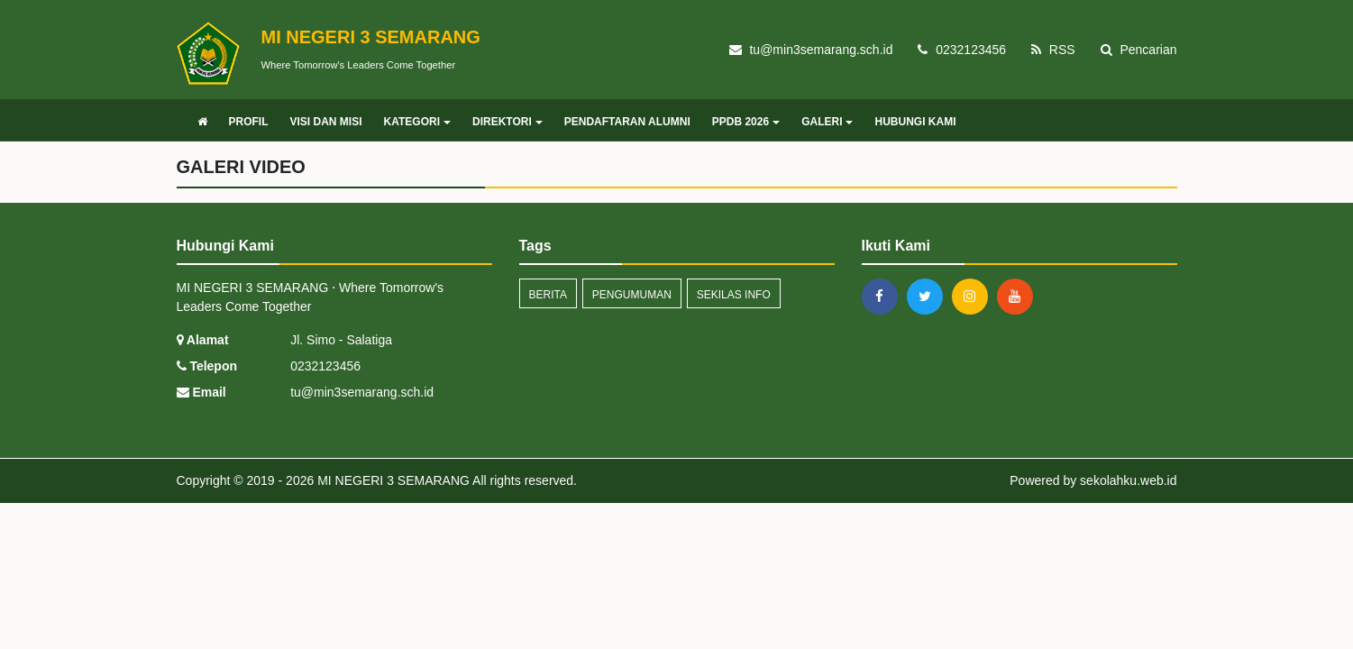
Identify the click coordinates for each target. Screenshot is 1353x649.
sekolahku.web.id (1128, 480)
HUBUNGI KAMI (914, 121)
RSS (1053, 49)
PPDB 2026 (746, 121)
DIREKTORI (507, 121)
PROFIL (249, 121)
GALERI (827, 121)
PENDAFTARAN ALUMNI (627, 121)
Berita (548, 294)
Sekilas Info (734, 294)
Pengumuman (632, 294)
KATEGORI (417, 121)
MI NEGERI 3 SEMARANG (392, 480)
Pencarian (1139, 49)
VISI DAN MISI (326, 121)
